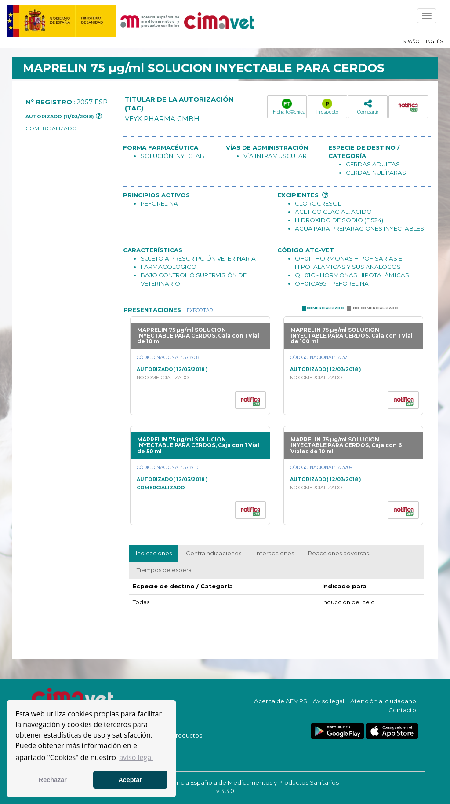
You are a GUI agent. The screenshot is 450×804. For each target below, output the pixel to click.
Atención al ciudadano (383, 701)
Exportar (199, 310)
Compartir (367, 106)
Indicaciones (154, 553)
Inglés (434, 41)
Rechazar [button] (53, 779)
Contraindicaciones (213, 553)
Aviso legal (328, 701)
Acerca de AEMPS (280, 701)
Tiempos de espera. (165, 569)
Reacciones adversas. (339, 553)
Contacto (402, 709)
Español (410, 41)
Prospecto (327, 106)
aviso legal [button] (136, 757)
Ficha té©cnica (289, 106)
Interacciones (274, 553)
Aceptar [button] (130, 779)
